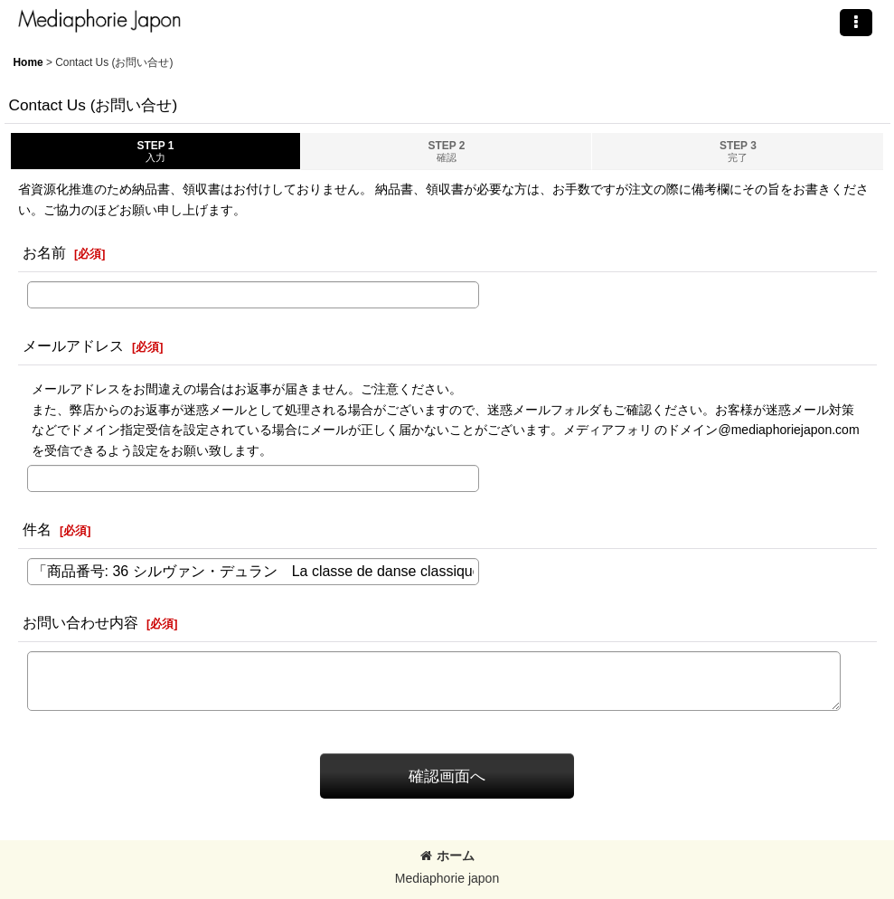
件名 (37, 529)
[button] (856, 22)
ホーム (447, 855)
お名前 (44, 252)
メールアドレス (73, 345)
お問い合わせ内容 (80, 622)
